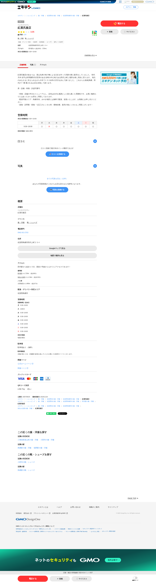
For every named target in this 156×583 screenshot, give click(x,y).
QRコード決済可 (58, 42)
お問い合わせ (75, 507)
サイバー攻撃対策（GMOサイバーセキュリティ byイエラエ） (46, 531)
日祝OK (35, 42)
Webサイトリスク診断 (74, 529)
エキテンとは (43, 507)
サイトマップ (113, 507)
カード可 (49, 42)
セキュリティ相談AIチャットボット (92, 528)
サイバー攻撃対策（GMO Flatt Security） (77, 531)
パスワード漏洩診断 (59, 529)
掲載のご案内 (94, 507)
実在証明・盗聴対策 (21, 531)
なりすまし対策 (95, 531)
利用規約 (19, 513)
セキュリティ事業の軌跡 (108, 531)
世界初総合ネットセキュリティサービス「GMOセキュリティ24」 (34, 529)
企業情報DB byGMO (60, 513)
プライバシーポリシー (42, 513)
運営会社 (28, 513)
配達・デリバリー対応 (25, 42)
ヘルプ (59, 507)
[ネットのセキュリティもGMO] (19, 1)
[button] (135, 579)
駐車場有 (41, 42)
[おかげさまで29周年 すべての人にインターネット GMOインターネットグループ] (139, 1)
